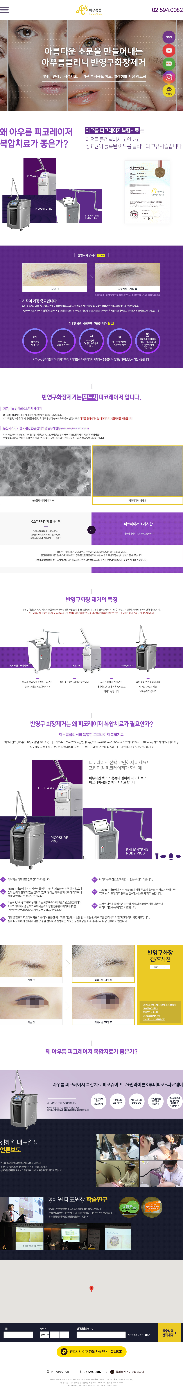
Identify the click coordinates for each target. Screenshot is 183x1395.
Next (179, 1097)
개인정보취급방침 (136, 1334)
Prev (4, 1097)
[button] (91, 1289)
